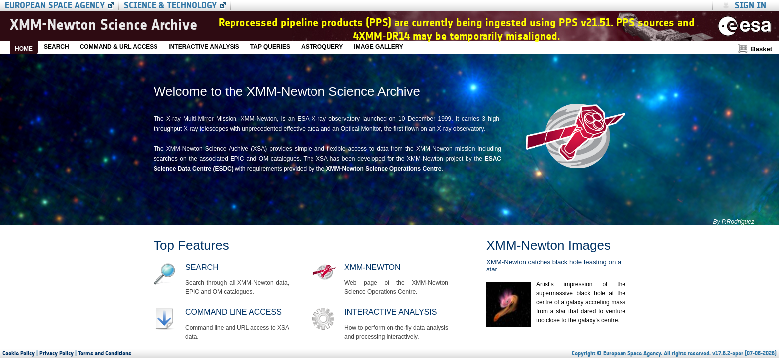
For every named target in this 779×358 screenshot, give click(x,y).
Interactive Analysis (390, 312)
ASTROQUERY (322, 46)
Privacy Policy (56, 353)
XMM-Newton (372, 267)
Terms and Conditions (104, 353)
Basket (761, 49)
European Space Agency (55, 5)
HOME (24, 48)
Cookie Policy (18, 353)
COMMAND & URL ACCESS (119, 46)
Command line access (233, 312)
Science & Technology (170, 5)
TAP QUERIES (270, 46)
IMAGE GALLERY (378, 46)
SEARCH (56, 46)
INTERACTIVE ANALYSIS (203, 46)
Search (202, 267)
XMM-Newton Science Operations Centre (383, 168)
